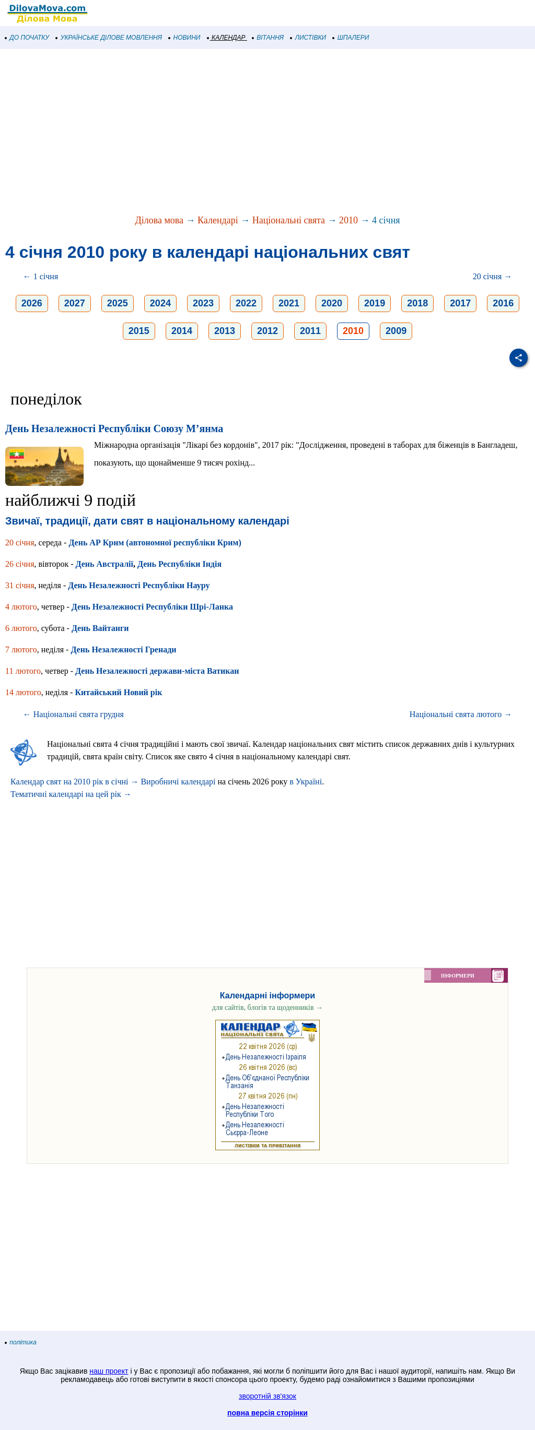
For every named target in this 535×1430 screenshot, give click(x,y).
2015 (139, 331)
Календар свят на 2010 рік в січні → (74, 781)
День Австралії (104, 563)
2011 (310, 331)
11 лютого (23, 670)
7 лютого (21, 649)
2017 (460, 303)
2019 (374, 303)
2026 (31, 303)
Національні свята (288, 220)
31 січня (19, 585)
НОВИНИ (184, 37)
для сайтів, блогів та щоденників (267, 1007)
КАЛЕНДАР (226, 37)
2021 (288, 303)
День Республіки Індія (179, 563)
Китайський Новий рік (118, 692)
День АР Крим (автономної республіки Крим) (154, 542)
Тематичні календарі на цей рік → (71, 794)
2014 (181, 331)
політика (21, 1342)
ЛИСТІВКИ (308, 37)
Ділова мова (159, 220)
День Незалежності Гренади (123, 649)
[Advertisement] (267, 132)
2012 (267, 331)
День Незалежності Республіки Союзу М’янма (114, 428)
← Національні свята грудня (73, 714)
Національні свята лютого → (461, 714)
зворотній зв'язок (267, 1396)
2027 (74, 303)
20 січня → (493, 276)
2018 (417, 303)
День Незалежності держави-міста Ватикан (157, 670)
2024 (160, 303)
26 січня (19, 563)
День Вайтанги (100, 628)
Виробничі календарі (178, 781)
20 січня (19, 542)
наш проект (108, 1371)
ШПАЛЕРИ (350, 37)
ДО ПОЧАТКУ (27, 37)
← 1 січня (41, 276)
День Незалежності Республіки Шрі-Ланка (152, 606)
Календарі (217, 220)
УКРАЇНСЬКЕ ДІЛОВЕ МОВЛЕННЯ (109, 37)
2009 (396, 331)
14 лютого (23, 692)
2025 (117, 303)
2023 (203, 303)
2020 (331, 303)
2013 (224, 331)
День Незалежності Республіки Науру (139, 585)
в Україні (305, 781)
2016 (503, 303)
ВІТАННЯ (268, 37)
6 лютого (21, 628)
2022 (246, 303)
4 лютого (21, 606)
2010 (348, 220)
